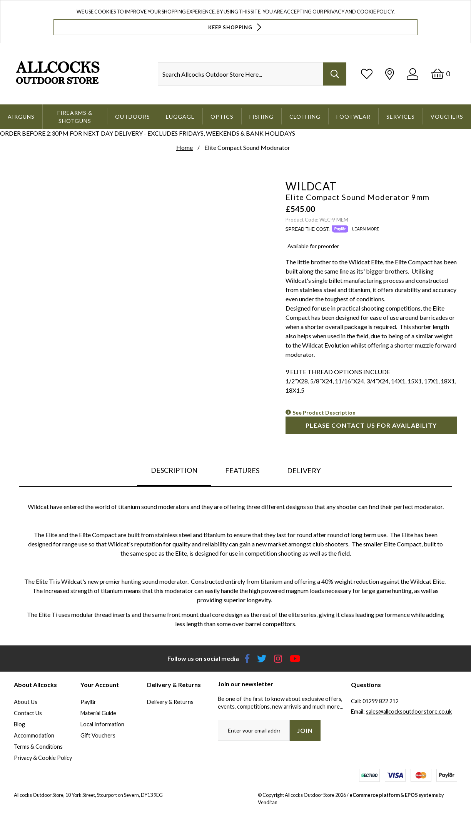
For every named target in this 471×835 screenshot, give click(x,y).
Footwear (353, 116)
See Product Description (324, 412)
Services (400, 116)
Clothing (305, 116)
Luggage (180, 116)
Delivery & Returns (170, 702)
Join (305, 730)
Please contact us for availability (371, 425)
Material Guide (98, 713)
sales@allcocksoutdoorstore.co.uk (409, 711)
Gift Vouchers (97, 735)
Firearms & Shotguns (74, 116)
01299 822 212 (380, 701)
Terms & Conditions (38, 746)
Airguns (21, 116)
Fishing (261, 116)
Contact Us (28, 713)
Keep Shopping (235, 27)
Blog (19, 724)
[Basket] (440, 73)
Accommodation (34, 735)
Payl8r (88, 702)
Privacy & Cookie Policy (43, 757)
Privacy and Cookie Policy (359, 11)
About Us (25, 702)
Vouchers (447, 116)
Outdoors (132, 116)
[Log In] (412, 73)
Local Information (102, 724)
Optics (222, 116)
